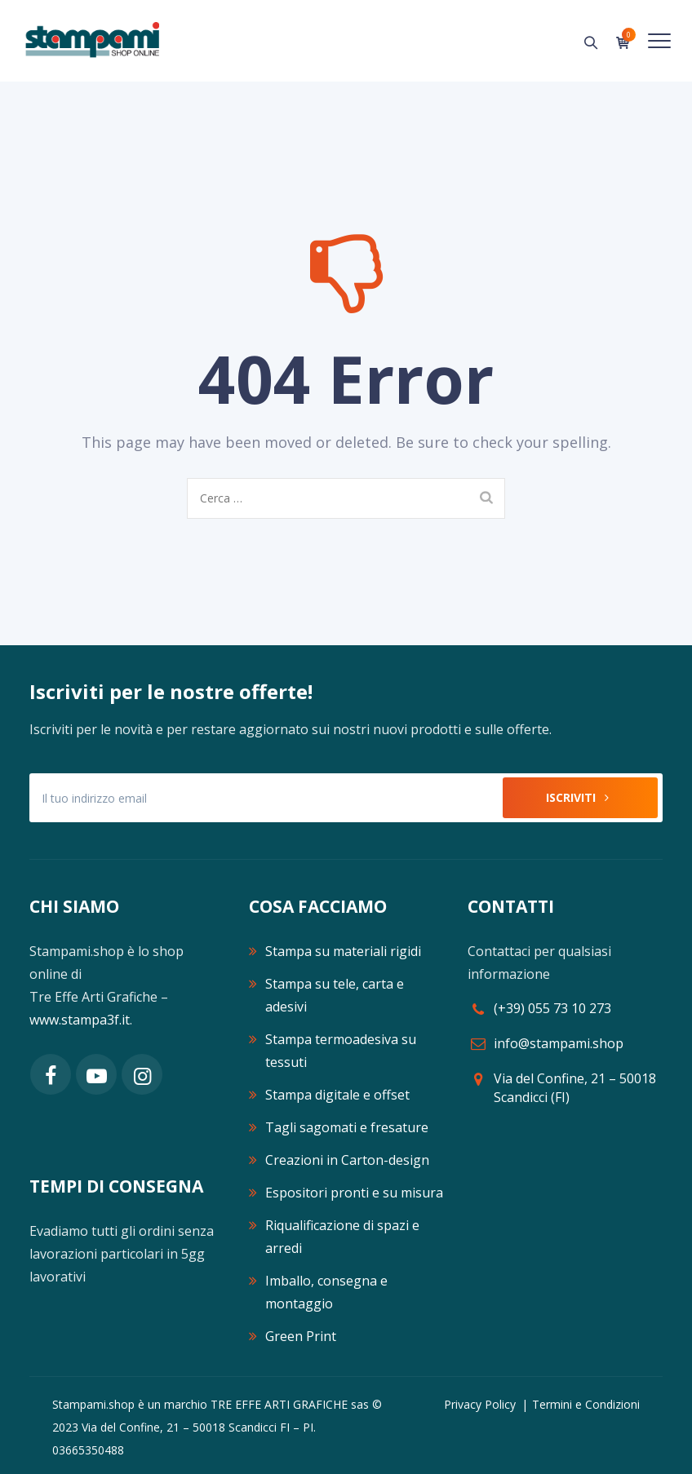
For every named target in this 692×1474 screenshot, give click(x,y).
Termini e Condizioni (586, 1404)
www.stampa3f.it (79, 1020)
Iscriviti (580, 797)
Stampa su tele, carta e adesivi (334, 995)
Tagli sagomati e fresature (346, 1127)
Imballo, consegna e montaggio (326, 1292)
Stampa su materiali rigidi (343, 951)
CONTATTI (511, 906)
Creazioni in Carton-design (347, 1160)
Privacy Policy (480, 1404)
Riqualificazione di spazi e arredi (342, 1236)
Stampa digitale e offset (337, 1095)
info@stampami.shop (558, 1043)
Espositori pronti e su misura (354, 1193)
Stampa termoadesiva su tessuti (340, 1050)
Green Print (300, 1336)
